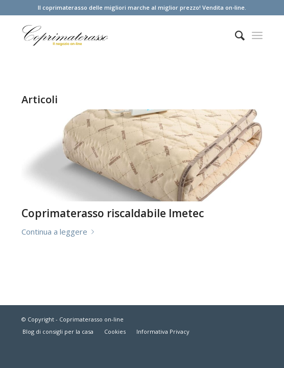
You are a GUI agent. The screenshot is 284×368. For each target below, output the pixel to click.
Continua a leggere (59, 231)
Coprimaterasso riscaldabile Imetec (112, 213)
